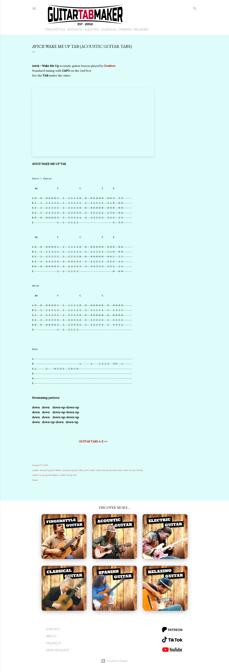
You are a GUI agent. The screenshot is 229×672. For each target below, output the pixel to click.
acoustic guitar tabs (73, 470)
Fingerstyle (55, 29)
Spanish (125, 29)
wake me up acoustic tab (108, 470)
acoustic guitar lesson (51, 470)
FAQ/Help (53, 643)
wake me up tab (68, 475)
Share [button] (35, 480)
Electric (92, 29)
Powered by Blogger (114, 661)
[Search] (195, 9)
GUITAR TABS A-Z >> (93, 441)
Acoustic (75, 29)
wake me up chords (132, 470)
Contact (53, 629)
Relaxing (141, 29)
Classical (109, 29)
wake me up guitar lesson (45, 475)
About (51, 636)
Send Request (58, 650)
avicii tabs (89, 470)
